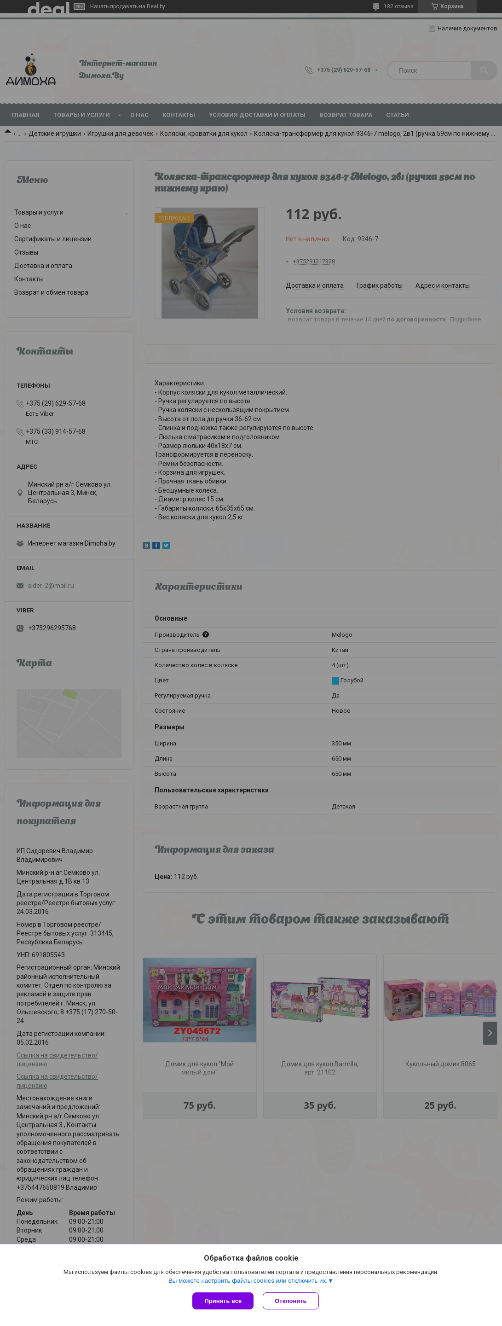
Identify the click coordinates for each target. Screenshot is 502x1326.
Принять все (223, 1300)
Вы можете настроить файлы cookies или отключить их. (248, 1280)
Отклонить (290, 1300)
